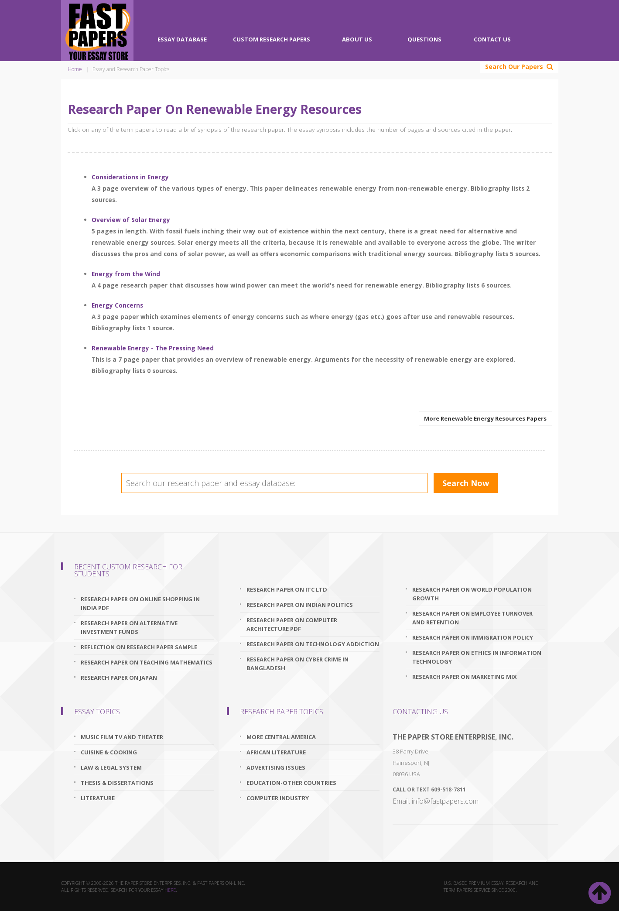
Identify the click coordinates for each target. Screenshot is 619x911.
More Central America (281, 737)
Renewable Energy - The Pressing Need (153, 348)
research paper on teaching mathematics (146, 662)
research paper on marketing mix (464, 677)
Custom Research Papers (271, 39)
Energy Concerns (117, 305)
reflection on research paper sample (139, 647)
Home (75, 69)
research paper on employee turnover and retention (472, 618)
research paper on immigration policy (472, 637)
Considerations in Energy (130, 177)
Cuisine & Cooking (109, 752)
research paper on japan (119, 678)
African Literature (276, 752)
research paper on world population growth (472, 594)
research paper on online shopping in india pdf (140, 603)
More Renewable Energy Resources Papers (485, 418)
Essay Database (182, 39)
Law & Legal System (111, 767)
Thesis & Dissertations (117, 783)
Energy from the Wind (126, 274)
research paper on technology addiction (312, 644)
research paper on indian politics (299, 605)
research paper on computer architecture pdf (291, 624)
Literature (98, 798)
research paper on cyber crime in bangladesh (297, 663)
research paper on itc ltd (286, 589)
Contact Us (492, 39)
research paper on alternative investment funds (129, 627)
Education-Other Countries (291, 783)
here (170, 890)
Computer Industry (277, 798)
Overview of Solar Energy (131, 220)
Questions (424, 39)
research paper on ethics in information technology (476, 657)
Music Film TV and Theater (122, 737)
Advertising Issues (275, 767)
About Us (357, 39)
